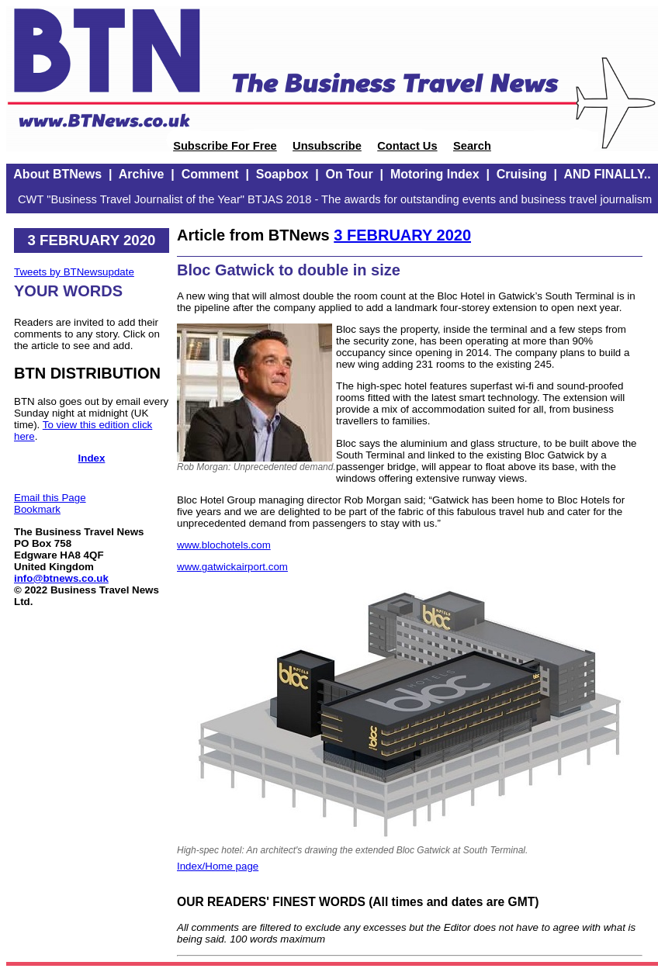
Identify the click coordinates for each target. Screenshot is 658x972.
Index (92, 458)
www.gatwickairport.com (232, 566)
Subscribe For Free (225, 146)
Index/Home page (217, 866)
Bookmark (37, 509)
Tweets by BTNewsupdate (74, 272)
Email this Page (50, 497)
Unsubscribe (327, 146)
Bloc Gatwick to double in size (288, 269)
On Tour (349, 174)
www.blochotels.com (224, 545)
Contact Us (407, 146)
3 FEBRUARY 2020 (402, 235)
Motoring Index (435, 174)
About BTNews (57, 174)
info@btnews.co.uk (61, 578)
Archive (141, 174)
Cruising (522, 174)
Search (472, 146)
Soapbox (282, 174)
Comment (210, 174)
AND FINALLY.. (606, 174)
